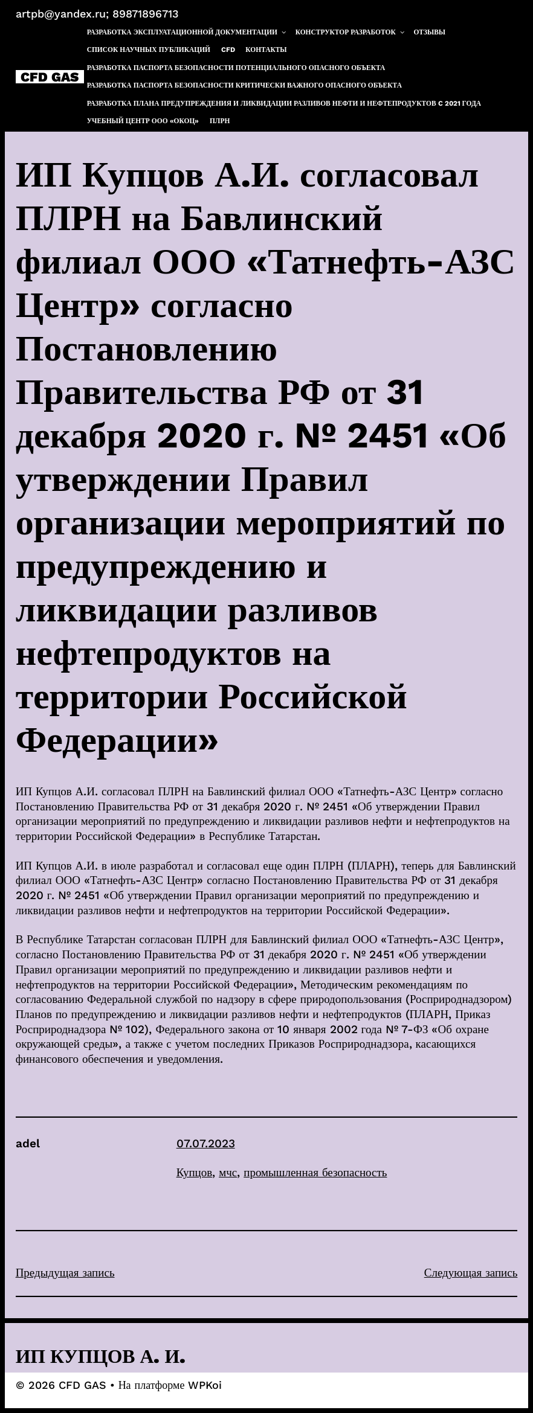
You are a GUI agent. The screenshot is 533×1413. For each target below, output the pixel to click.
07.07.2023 (205, 1143)
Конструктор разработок (350, 32)
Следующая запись (471, 1273)
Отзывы (429, 32)
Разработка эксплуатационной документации (187, 32)
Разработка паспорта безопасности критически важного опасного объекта (244, 85)
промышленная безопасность (315, 1172)
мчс (228, 1172)
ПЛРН (220, 121)
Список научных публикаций (148, 49)
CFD (228, 49)
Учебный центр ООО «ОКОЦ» (143, 121)
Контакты (265, 49)
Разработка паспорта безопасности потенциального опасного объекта (236, 67)
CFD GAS (50, 76)
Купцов (194, 1172)
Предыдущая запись (65, 1273)
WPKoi (205, 1385)
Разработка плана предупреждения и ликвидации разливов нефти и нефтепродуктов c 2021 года (284, 103)
